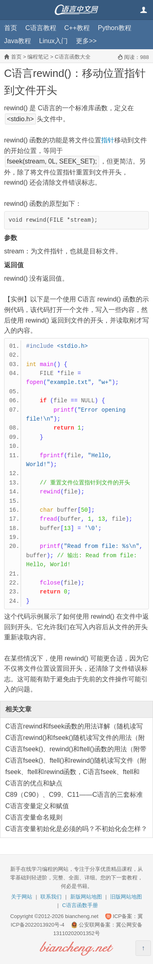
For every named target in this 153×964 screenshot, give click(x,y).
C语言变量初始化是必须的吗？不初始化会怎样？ (76, 828)
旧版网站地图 (126, 897)
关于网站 (21, 897)
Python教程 (114, 27)
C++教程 (77, 27)
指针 (107, 140)
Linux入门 (53, 40)
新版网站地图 (86, 897)
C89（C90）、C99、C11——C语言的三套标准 (74, 794)
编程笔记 (38, 57)
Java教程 (17, 40)
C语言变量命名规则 (33, 817)
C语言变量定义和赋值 (37, 806)
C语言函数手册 (80, 905)
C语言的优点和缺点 (33, 783)
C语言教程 (40, 27)
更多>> (86, 40)
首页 (10, 27)
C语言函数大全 (72, 57)
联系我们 (51, 897)
